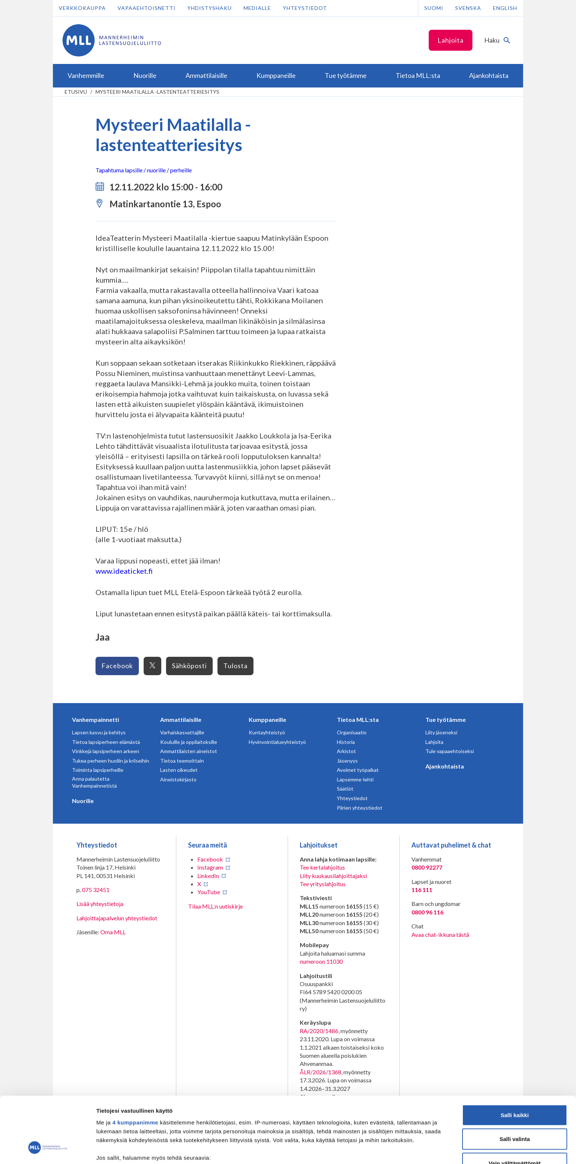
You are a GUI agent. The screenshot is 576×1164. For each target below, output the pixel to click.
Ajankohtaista (444, 766)
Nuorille (83, 800)
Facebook (117, 666)
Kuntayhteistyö (267, 732)
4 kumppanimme (135, 1065)
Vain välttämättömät (515, 1106)
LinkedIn (208, 875)
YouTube (208, 891)
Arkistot (346, 751)
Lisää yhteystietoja (99, 903)
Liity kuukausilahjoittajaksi (333, 875)
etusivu (76, 92)
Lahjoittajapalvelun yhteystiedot (116, 917)
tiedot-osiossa (332, 1129)
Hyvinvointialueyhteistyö (277, 742)
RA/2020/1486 (319, 1030)
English (505, 8)
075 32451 (95, 889)
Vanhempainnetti (95, 719)
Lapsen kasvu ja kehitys (99, 732)
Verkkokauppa (82, 8)
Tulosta (235, 666)
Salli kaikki (515, 1057)
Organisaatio (352, 732)
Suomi (433, 8)
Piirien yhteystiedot (359, 808)
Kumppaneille (267, 719)
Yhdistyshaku (209, 8)
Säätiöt (345, 788)
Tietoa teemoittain (182, 761)
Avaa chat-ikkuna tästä (440, 934)
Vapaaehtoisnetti (147, 8)
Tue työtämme (445, 719)
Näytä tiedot (393, 1149)
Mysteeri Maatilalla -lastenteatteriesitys (157, 92)
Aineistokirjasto (178, 779)
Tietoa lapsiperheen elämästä (106, 742)
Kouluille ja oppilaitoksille (188, 742)
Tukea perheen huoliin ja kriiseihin (110, 761)
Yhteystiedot (305, 8)
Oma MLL (113, 931)
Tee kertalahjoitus (322, 867)
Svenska (468, 8)
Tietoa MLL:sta (358, 719)
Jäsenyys (347, 761)
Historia (346, 742)
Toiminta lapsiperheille (97, 770)
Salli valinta (515, 1081)
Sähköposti (189, 666)
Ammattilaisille (180, 719)
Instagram (210, 867)
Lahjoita (451, 40)
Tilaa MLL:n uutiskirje (215, 906)
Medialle (257, 8)
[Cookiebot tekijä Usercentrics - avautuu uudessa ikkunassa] (47, 1149)
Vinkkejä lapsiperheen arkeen (105, 751)
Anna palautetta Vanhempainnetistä (94, 782)
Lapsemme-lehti (355, 779)
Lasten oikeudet (179, 770)
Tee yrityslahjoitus (323, 883)
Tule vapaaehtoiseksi (449, 751)
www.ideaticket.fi (124, 570)
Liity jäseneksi (441, 732)
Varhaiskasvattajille (182, 732)
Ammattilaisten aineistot (188, 751)
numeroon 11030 (321, 961)
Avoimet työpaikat (358, 770)
